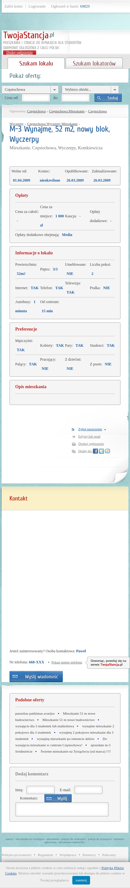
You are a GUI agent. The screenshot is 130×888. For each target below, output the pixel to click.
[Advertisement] (41, 546)
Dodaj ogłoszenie (19, 52)
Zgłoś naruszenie (90, 429)
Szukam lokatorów (94, 63)
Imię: (19, 790)
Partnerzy (89, 855)
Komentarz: (29, 798)
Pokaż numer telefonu (66, 662)
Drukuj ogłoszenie (91, 443)
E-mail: (65, 790)
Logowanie (37, 6)
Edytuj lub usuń (89, 436)
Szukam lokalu (36, 63)
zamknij (81, 880)
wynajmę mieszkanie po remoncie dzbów (65, 739)
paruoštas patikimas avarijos (35, 713)
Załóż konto (13, 6)
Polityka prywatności (16, 855)
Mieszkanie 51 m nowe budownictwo (68, 720)
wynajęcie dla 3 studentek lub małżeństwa (44, 726)
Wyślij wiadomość (36, 676)
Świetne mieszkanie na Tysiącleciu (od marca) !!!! (76, 751)
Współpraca (67, 855)
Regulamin (45, 855)
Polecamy (109, 855)
